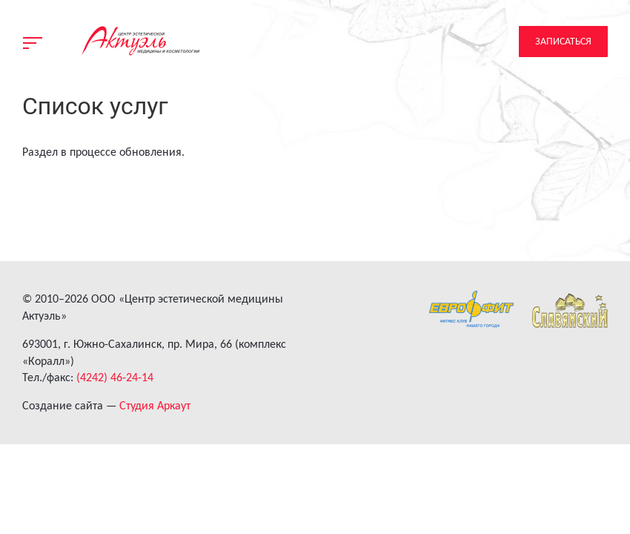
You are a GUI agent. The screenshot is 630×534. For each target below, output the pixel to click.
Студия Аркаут (154, 405)
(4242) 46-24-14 (114, 377)
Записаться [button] (563, 41)
